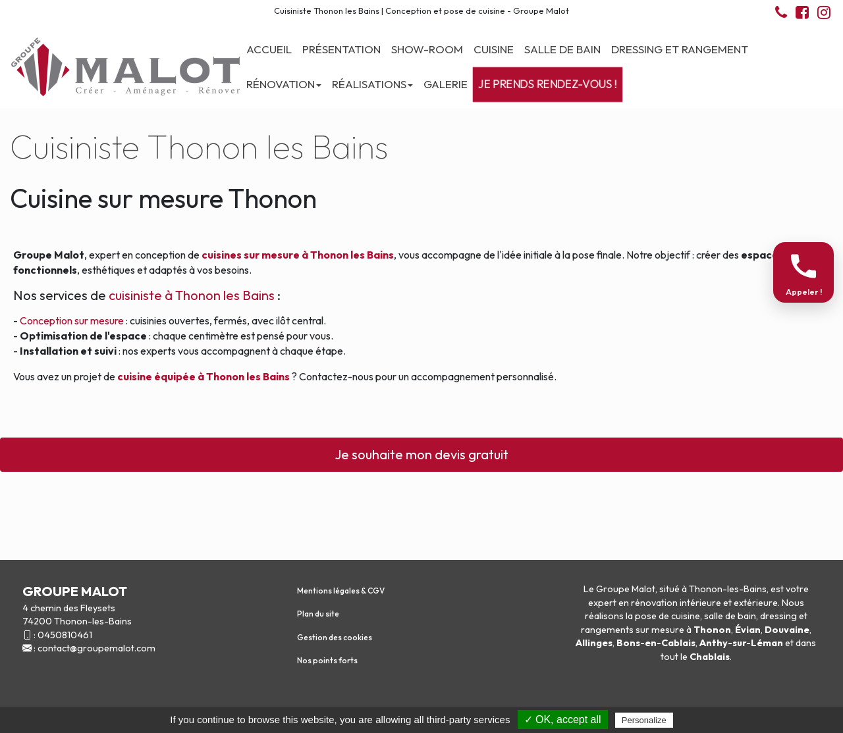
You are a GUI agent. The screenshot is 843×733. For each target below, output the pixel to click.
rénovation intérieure (676, 603)
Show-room (427, 49)
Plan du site (318, 614)
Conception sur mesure (72, 320)
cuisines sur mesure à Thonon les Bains (298, 254)
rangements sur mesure (632, 630)
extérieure (756, 603)
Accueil (269, 49)
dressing (778, 616)
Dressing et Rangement (679, 49)
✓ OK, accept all (562, 719)
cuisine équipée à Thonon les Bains (203, 376)
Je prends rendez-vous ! (547, 84)
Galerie (445, 84)
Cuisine (494, 49)
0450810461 (65, 635)
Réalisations (372, 84)
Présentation (341, 49)
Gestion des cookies (334, 637)
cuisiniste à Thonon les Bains (193, 295)
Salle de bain (562, 49)
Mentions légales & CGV (341, 590)
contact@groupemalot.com (96, 648)
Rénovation (283, 84)
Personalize (644, 720)
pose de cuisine (667, 616)
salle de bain (730, 616)
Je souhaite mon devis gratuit (421, 454)
